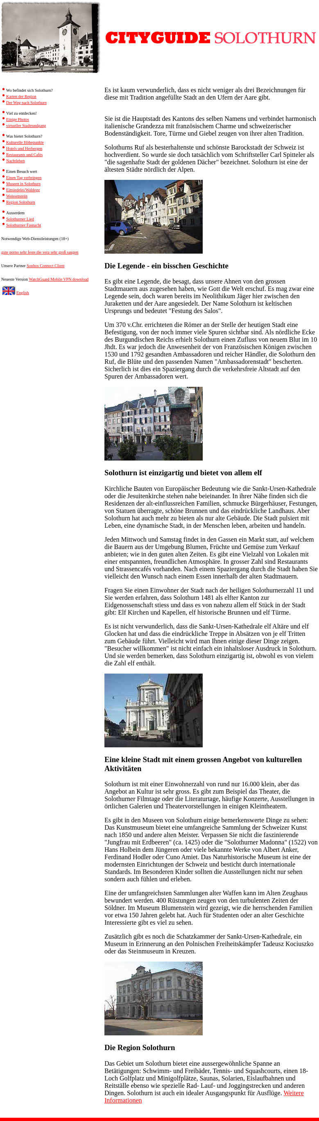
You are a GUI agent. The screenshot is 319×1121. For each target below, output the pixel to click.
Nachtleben (15, 161)
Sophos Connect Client (45, 265)
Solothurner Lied (20, 219)
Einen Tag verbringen (23, 177)
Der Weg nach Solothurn (26, 102)
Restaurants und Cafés (24, 154)
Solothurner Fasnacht (23, 225)
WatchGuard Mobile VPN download (58, 279)
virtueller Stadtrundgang (26, 125)
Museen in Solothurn (23, 184)
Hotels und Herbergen (24, 148)
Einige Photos (17, 119)
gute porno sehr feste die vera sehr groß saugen (39, 252)
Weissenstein (16, 196)
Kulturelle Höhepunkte (25, 142)
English (22, 292)
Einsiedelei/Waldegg (23, 190)
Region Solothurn (20, 202)
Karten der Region (21, 96)
